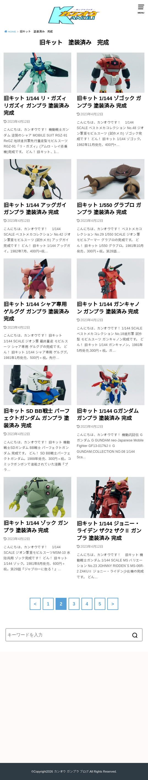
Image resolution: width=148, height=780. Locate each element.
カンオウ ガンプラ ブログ (71, 771)
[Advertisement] (74, 710)
